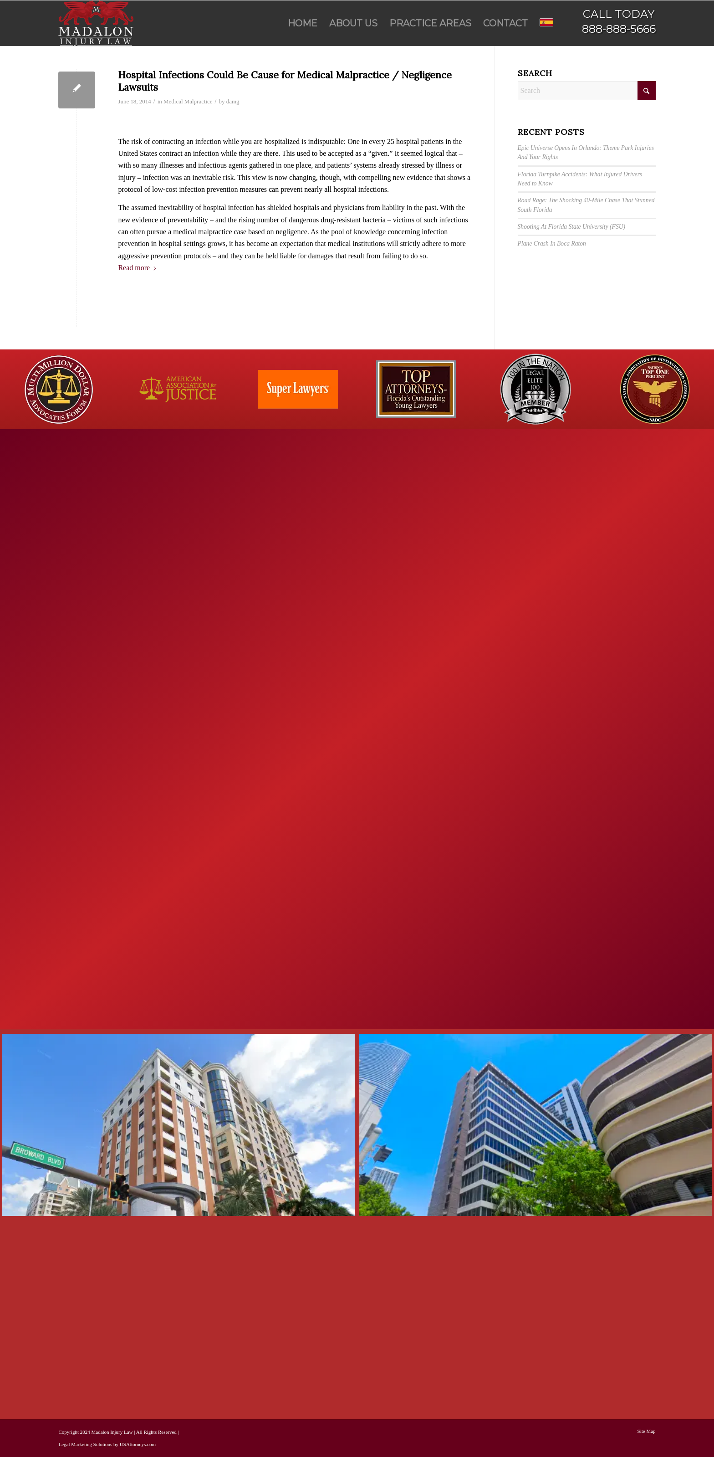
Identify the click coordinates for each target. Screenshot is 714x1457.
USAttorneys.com (138, 1444)
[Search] (587, 90)
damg (233, 101)
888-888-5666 (619, 29)
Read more (137, 268)
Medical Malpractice (188, 101)
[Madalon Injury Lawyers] (95, 23)
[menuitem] (302, 23)
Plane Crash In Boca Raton (552, 243)
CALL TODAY (618, 14)
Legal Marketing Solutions (85, 1444)
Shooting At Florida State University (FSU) (571, 226)
